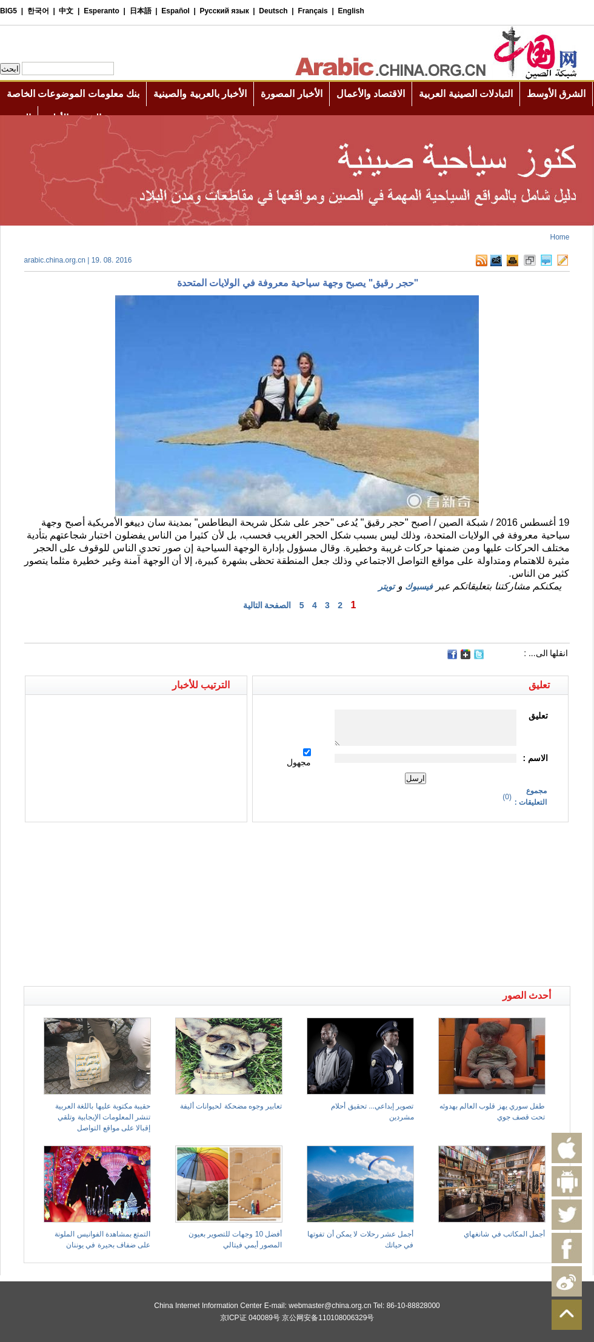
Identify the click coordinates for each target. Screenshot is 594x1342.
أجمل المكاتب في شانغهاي (504, 1234)
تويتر (386, 586)
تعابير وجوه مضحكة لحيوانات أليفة (231, 1106)
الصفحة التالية (267, 605)
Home (559, 237)
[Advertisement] (160, 843)
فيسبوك (419, 586)
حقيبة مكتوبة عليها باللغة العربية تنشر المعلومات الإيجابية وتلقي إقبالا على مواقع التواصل (102, 1117)
